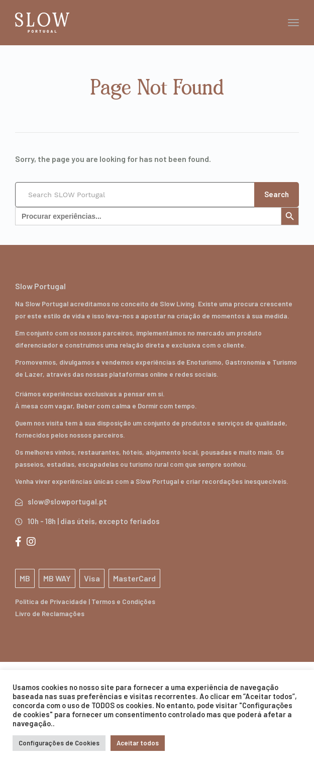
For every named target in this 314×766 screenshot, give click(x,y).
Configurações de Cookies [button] (59, 743)
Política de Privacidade (51, 601)
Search (276, 194)
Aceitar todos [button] (138, 743)
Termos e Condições (123, 601)
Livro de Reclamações (49, 613)
